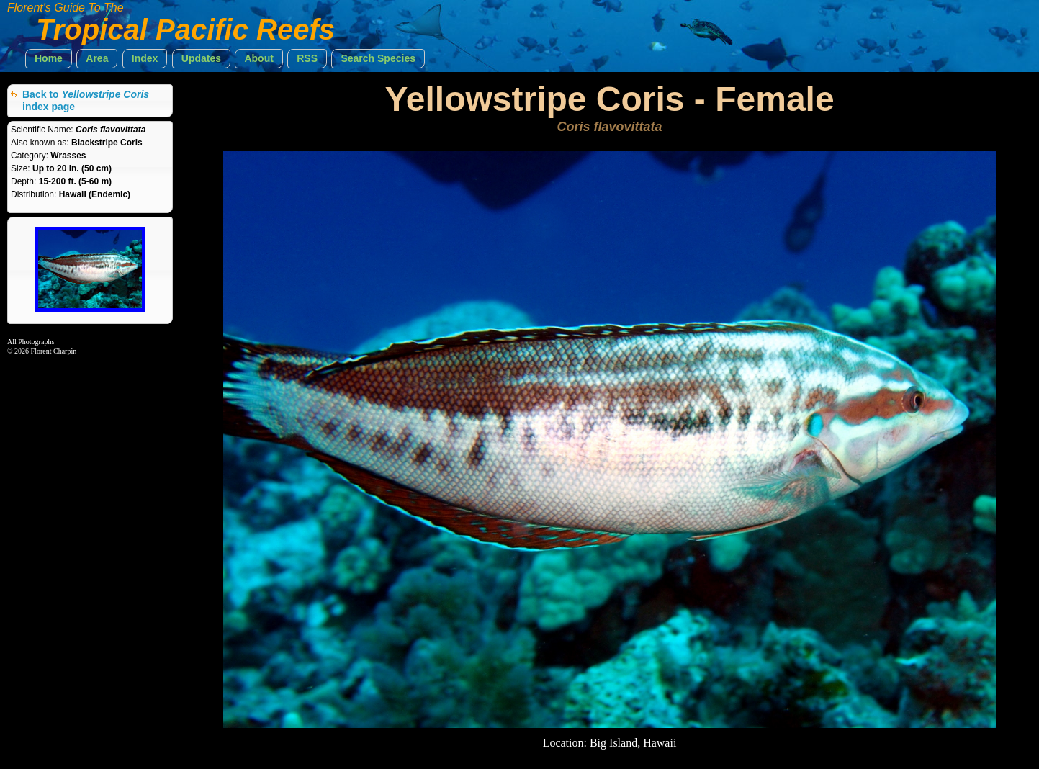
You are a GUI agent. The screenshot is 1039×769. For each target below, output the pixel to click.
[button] (48, 58)
